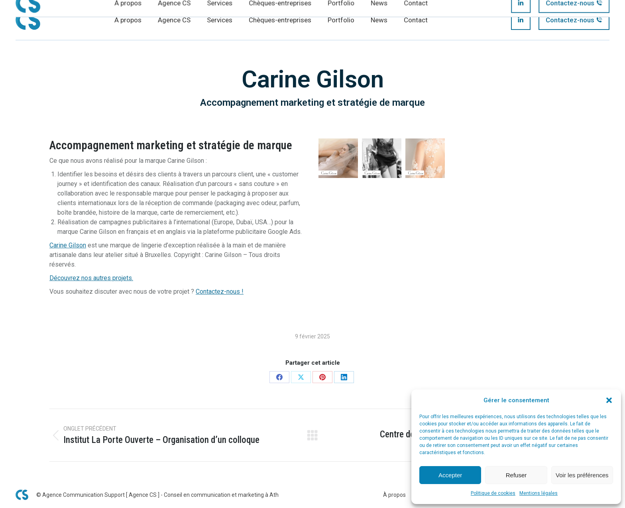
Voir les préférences (582, 475)
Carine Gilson (67, 245)
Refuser (516, 475)
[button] (609, 400)
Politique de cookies (493, 493)
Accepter (450, 475)
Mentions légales (538, 493)
